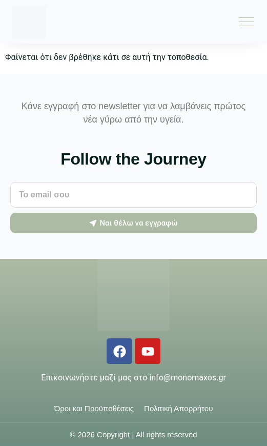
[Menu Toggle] (246, 22)
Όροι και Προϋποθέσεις (94, 408)
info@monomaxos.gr (187, 377)
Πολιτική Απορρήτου (178, 408)
